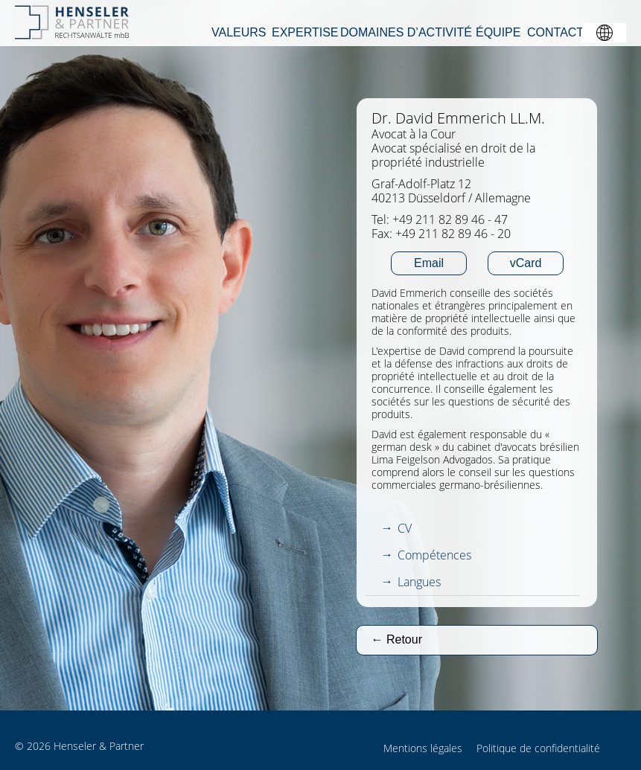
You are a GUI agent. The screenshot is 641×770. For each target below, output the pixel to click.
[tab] (472, 528)
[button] (604, 32)
